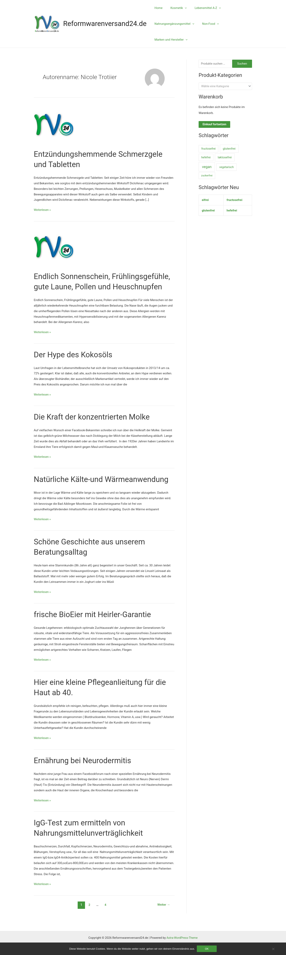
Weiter (163, 915)
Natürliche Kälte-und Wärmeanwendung (104, 489)
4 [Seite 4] (105, 915)
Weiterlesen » (42, 210)
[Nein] (273, 949)
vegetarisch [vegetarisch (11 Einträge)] (226, 167)
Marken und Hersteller (170, 40)
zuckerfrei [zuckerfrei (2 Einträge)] (207, 176)
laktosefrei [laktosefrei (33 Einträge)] (225, 158)
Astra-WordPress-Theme (182, 938)
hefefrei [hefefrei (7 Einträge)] (206, 157)
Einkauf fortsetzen (215, 125)
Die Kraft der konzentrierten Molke (94, 427)
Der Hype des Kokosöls (74, 365)
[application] (182, 8)
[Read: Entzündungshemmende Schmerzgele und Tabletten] (53, 124)
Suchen (242, 64)
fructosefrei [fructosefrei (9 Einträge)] (208, 149)
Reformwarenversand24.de (105, 24)
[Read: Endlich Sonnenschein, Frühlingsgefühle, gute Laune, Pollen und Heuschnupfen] (53, 247)
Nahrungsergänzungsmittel (173, 24)
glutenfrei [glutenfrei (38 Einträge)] (229, 149)
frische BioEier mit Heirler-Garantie (95, 624)
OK (207, 948)
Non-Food (207, 24)
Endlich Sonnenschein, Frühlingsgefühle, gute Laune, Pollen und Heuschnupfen (97, 287)
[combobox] (225, 86)
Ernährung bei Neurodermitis (84, 770)
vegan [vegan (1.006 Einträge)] (207, 167)
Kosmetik (175, 8)
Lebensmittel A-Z (203, 8)
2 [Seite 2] (89, 915)
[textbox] (223, 87)
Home (157, 8)
